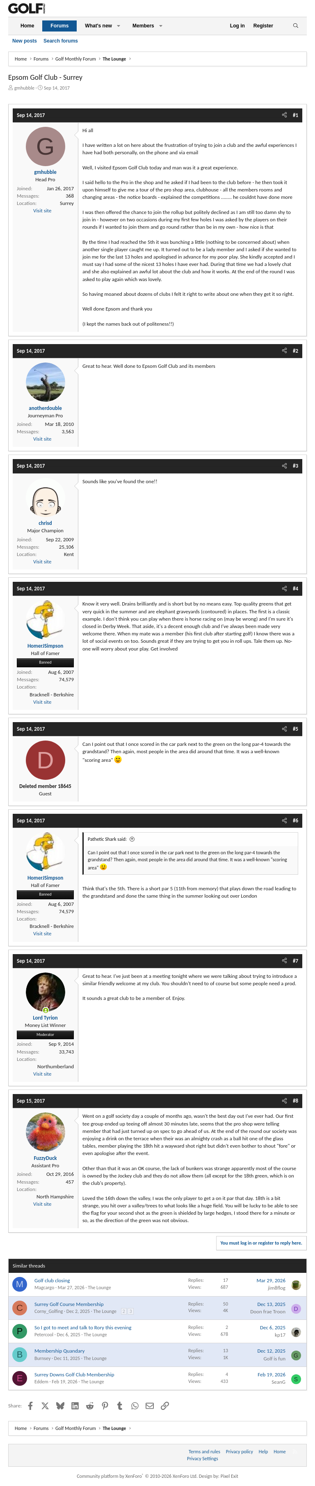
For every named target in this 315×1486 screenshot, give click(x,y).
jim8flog (276, 1288)
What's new (98, 26)
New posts (24, 41)
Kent (69, 554)
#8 (295, 1101)
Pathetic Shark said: (107, 839)
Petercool (43, 1334)
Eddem (41, 1382)
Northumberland (55, 1066)
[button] (118, 26)
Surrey (67, 203)
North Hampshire (55, 1196)
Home (27, 26)
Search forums (60, 41)
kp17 (280, 1335)
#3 (295, 466)
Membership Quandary (59, 1351)
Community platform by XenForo (137, 1476)
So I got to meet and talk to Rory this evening (82, 1327)
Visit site (42, 210)
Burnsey (42, 1358)
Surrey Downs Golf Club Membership (74, 1374)
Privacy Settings (202, 1458)
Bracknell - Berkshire (52, 694)
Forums (59, 26)
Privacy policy (239, 1451)
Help (263, 1451)
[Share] (284, 115)
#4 (295, 588)
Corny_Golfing (48, 1311)
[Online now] (45, 1010)
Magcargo (44, 1287)
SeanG (278, 1382)
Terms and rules (204, 1451)
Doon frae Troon (267, 1311)
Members (143, 26)
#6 (295, 820)
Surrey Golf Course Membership (69, 1304)
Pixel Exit (229, 1476)
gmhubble (24, 88)
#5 (295, 729)
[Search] (295, 26)
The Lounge (99, 1287)
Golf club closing (52, 1280)
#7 (295, 961)
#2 (295, 351)
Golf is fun (274, 1358)
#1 (295, 115)
